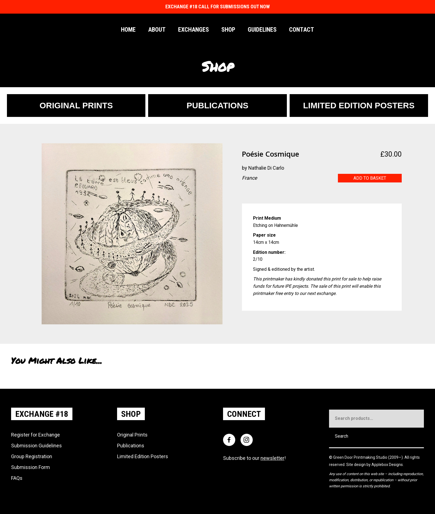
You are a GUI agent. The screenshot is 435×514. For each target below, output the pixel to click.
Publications (130, 445)
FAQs (16, 478)
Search (341, 436)
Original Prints (132, 435)
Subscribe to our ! (254, 458)
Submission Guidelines (36, 445)
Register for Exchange (35, 435)
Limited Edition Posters (142, 456)
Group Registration (31, 456)
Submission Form (30, 467)
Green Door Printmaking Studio (360, 457)
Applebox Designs (387, 464)
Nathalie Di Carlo (266, 168)
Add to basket (369, 178)
